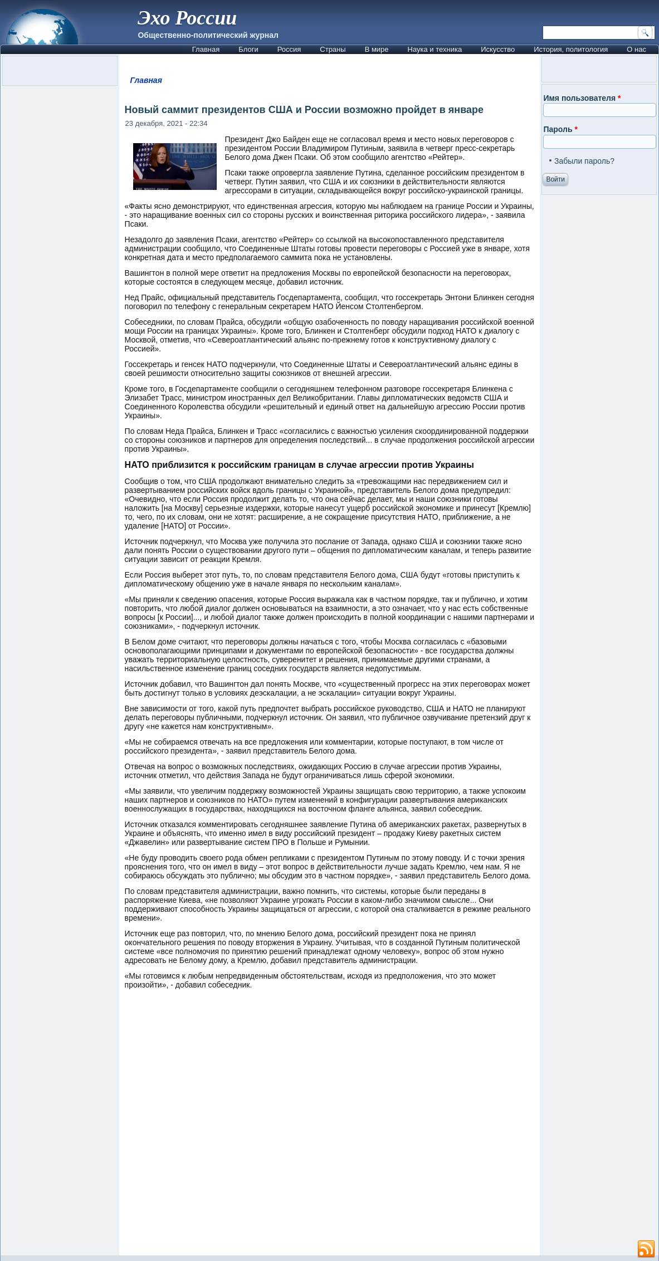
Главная (205, 49)
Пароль (560, 129)
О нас (636, 49)
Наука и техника (435, 49)
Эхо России (187, 18)
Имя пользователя (582, 98)
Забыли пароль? (584, 161)
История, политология (571, 49)
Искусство (498, 49)
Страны (332, 49)
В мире (377, 49)
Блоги (248, 49)
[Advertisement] (329, 1127)
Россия (289, 49)
